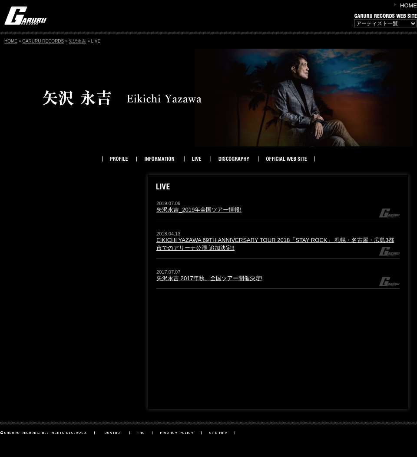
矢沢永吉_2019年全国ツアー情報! (199, 209)
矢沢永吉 (77, 41)
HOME (408, 5)
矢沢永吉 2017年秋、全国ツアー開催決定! (209, 278)
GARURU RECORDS (43, 41)
